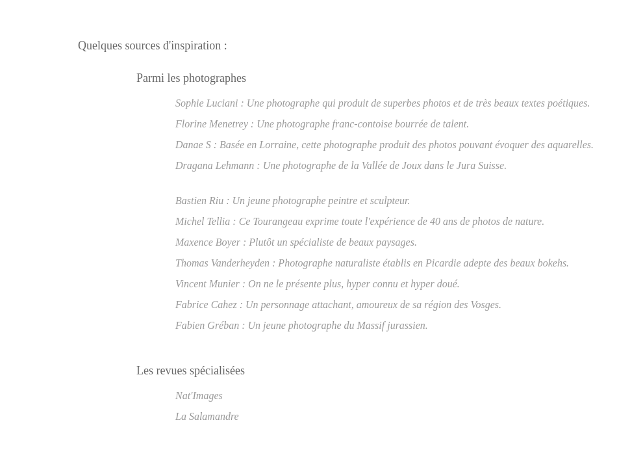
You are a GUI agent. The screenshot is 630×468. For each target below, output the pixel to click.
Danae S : (196, 144)
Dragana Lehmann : (217, 165)
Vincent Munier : (210, 283)
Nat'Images (199, 395)
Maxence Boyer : (210, 242)
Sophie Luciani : (209, 103)
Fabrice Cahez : (209, 304)
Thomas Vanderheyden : (225, 262)
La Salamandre (207, 416)
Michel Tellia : (205, 221)
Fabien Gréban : (210, 325)
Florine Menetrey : (214, 123)
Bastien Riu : (202, 200)
